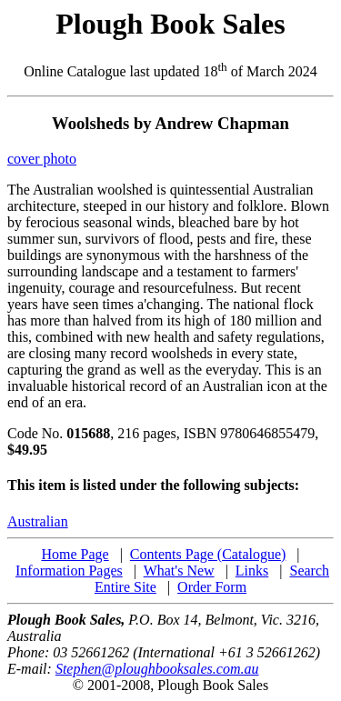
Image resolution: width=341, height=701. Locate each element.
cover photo (41, 158)
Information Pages (69, 570)
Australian (37, 521)
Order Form (211, 587)
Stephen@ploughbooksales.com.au (157, 668)
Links (252, 570)
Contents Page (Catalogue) (208, 554)
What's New (179, 570)
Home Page (74, 554)
